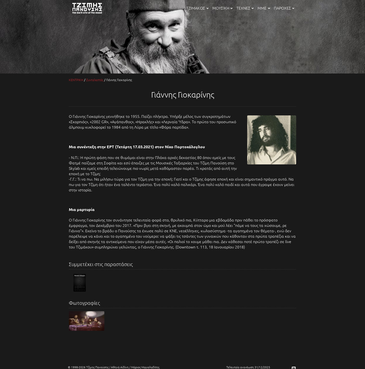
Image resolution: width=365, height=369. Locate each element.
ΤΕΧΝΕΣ (245, 8)
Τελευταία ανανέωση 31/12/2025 (248, 367)
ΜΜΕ (263, 8)
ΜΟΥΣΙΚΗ (222, 8)
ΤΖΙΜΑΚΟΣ (197, 8)
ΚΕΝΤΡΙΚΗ (76, 79)
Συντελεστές (94, 79)
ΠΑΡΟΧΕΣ (284, 8)
